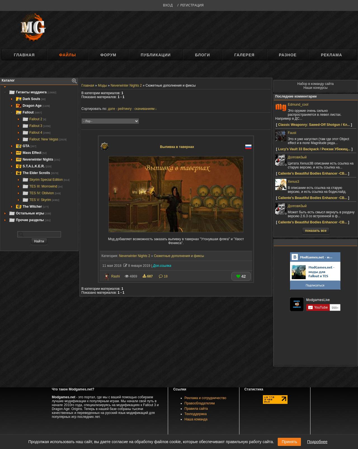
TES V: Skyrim (40, 199)
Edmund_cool (298, 105)
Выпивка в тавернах (177, 147)
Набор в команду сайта (315, 84)
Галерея (244, 55)
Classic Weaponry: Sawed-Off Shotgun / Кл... (314, 125)
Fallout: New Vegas (44, 139)
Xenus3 (293, 182)
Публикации (156, 55)
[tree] (39, 156)
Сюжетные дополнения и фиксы (179, 256)
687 (148, 276)
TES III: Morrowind (42, 186)
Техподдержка (196, 414)
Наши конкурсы (315, 88)
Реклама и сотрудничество (205, 398)
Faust (292, 133)
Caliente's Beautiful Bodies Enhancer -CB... (312, 173)
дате (111, 109)
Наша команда (196, 419)
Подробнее (317, 441)
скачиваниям (145, 109)
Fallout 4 (36, 132)
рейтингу (124, 109)
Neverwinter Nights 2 (134, 256)
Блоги (202, 55)
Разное (287, 55)
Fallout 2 (34, 119)
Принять (289, 441)
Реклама (331, 55)
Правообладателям (200, 403)
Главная (24, 55)
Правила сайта (196, 409)
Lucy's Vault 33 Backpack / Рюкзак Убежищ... (314, 149)
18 (163, 276)
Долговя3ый (297, 157)
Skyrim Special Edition (45, 179)
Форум (108, 55)
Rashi (115, 276)
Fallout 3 (36, 125)
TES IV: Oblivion (41, 193)
